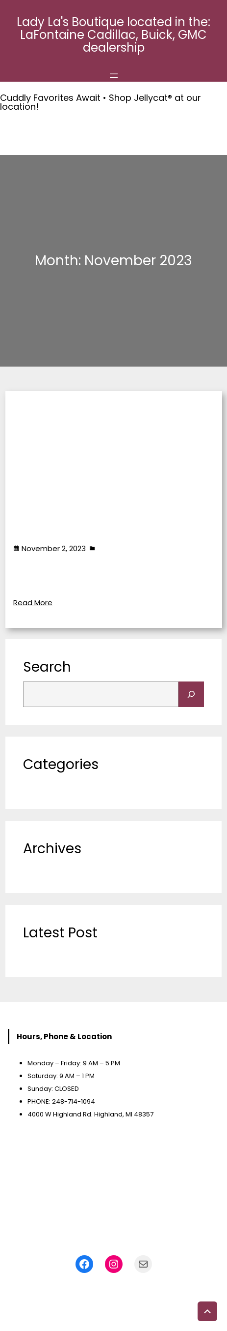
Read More (32, 602)
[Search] (191, 694)
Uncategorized (125, 548)
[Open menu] (114, 76)
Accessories (47, 575)
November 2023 (51, 869)
